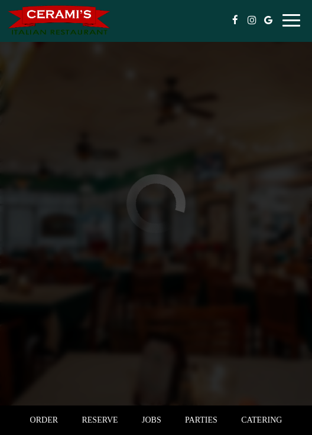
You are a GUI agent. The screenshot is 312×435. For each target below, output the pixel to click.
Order (44, 420)
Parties (201, 420)
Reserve (100, 420)
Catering (261, 420)
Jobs (151, 420)
